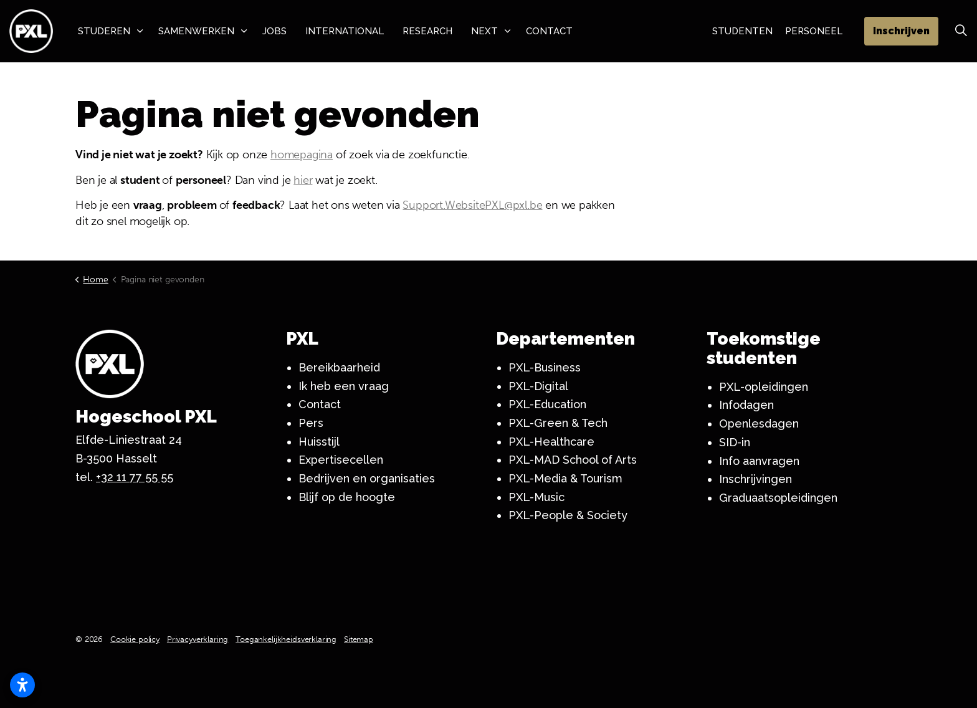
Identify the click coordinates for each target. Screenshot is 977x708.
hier (302, 180)
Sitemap (358, 639)
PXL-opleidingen (763, 386)
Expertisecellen (340, 459)
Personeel (813, 31)
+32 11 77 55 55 (134, 477)
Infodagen (746, 404)
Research (427, 31)
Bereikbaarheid (339, 367)
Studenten (742, 31)
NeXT (484, 31)
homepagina (301, 154)
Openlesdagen (759, 423)
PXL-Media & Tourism (565, 478)
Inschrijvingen (755, 479)
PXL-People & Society (567, 515)
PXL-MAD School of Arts (572, 459)
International (344, 31)
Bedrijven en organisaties (366, 478)
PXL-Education (547, 404)
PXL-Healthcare (551, 441)
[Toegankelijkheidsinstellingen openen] (22, 684)
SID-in (734, 442)
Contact (549, 31)
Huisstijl (319, 441)
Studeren (104, 31)
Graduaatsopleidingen (778, 497)
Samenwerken (196, 31)
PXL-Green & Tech (558, 422)
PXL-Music (536, 497)
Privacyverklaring (197, 639)
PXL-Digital (538, 386)
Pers (310, 422)
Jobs (274, 31)
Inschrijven (901, 31)
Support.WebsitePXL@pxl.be (472, 205)
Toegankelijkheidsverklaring (286, 639)
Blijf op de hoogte (346, 497)
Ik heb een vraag (343, 386)
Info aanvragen (759, 460)
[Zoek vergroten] (961, 31)
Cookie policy (135, 639)
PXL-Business (544, 367)
